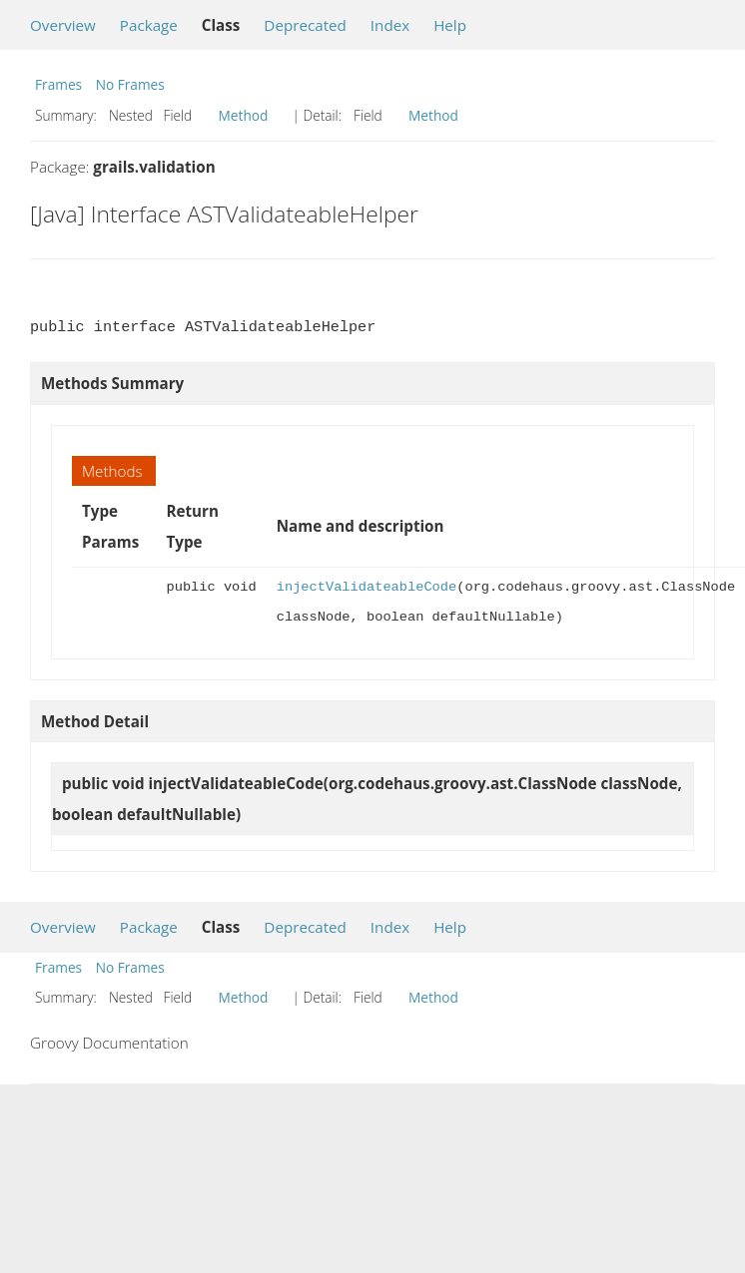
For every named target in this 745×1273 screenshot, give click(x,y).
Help (449, 25)
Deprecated (305, 25)
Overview (63, 25)
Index (390, 25)
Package (149, 25)
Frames (58, 84)
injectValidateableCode (366, 587)
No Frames (130, 84)
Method (244, 115)
